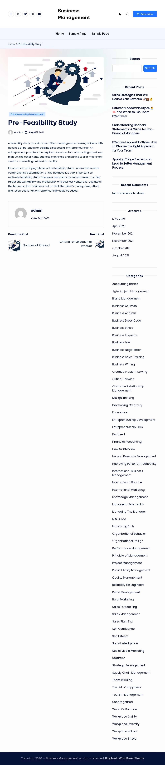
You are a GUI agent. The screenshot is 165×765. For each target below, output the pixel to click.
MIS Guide (119, 519)
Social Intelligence (125, 643)
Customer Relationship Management (128, 388)
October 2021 (121, 248)
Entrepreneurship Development (27, 114)
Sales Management (126, 614)
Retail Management (126, 592)
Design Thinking (123, 398)
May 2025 (119, 219)
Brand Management (126, 298)
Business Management (74, 14)
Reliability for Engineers (128, 585)
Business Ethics (122, 328)
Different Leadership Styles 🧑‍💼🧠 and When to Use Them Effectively (133, 112)
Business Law (121, 342)
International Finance (127, 482)
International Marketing (128, 490)
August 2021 (120, 255)
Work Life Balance (124, 709)
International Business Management (127, 473)
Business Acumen (124, 306)
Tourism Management (127, 695)
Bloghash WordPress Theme (124, 758)
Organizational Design (127, 541)
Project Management (127, 563)
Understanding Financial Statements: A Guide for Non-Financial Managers (133, 129)
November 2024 (123, 233)
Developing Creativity (127, 405)
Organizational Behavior (129, 534)
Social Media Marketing (128, 651)
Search (135, 59)
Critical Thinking (123, 379)
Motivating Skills (123, 526)
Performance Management (131, 548)
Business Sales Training (128, 357)
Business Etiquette (125, 335)
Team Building (122, 680)
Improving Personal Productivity (134, 464)
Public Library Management (131, 570)
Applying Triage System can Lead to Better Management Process (132, 163)
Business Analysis (124, 313)
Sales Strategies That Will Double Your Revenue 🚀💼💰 (132, 97)
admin (36, 210)
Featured (118, 434)
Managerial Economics (128, 504)
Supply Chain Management (131, 673)
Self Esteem (120, 636)
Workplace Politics (124, 731)
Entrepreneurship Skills (127, 427)
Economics (119, 412)
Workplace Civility (124, 717)
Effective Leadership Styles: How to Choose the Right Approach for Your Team (134, 146)
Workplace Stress (124, 739)
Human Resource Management (134, 456)
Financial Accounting (127, 442)
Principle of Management (130, 556)
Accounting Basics (125, 284)
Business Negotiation (126, 350)
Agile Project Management (131, 291)
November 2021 (122, 241)
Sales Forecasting (124, 607)
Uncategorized (122, 702)
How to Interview (123, 449)
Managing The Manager (129, 512)
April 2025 (119, 226)
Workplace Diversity (126, 724)
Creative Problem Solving (129, 372)
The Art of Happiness (126, 687)
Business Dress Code (126, 321)
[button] (145, 14)
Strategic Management (128, 665)
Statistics (118, 658)
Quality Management (127, 578)
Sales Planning (122, 621)
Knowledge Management (130, 497)
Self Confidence (123, 629)
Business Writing (123, 364)
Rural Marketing (123, 599)
